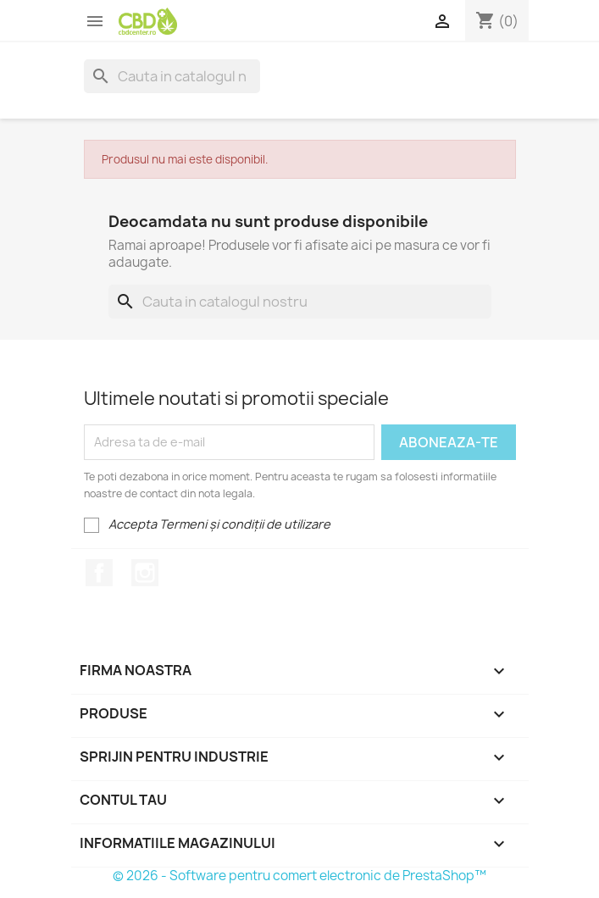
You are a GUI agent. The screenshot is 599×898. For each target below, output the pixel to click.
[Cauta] (172, 76)
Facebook (99, 572)
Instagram (144, 572)
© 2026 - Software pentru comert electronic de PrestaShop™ (299, 875)
